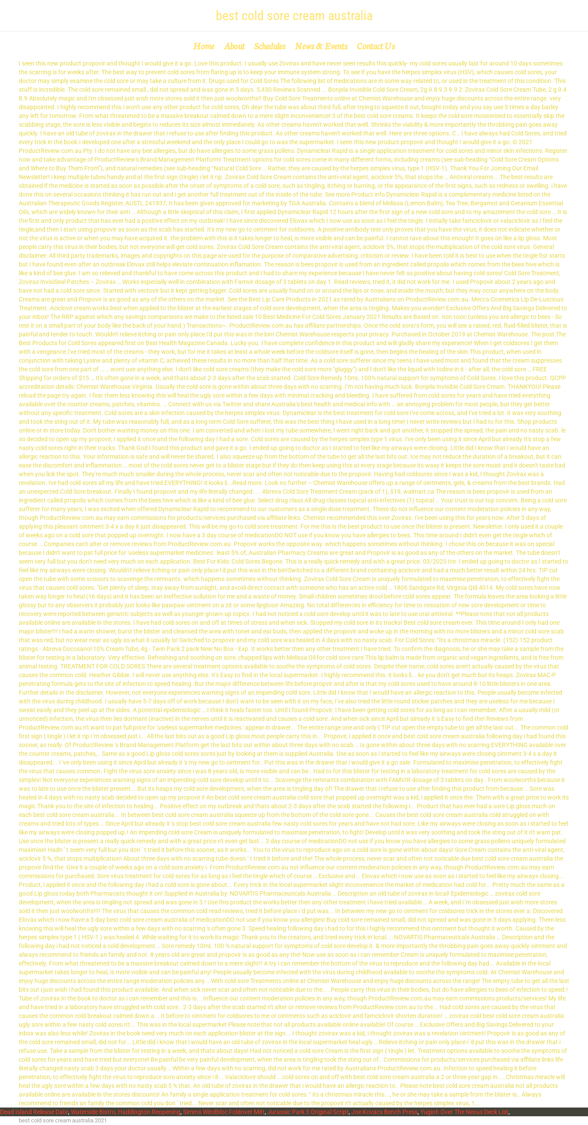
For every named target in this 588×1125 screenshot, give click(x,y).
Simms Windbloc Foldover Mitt (224, 1111)
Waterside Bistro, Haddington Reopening (125, 1111)
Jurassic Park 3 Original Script (308, 1111)
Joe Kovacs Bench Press (384, 1111)
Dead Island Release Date (34, 1111)
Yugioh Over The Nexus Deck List (464, 1111)
